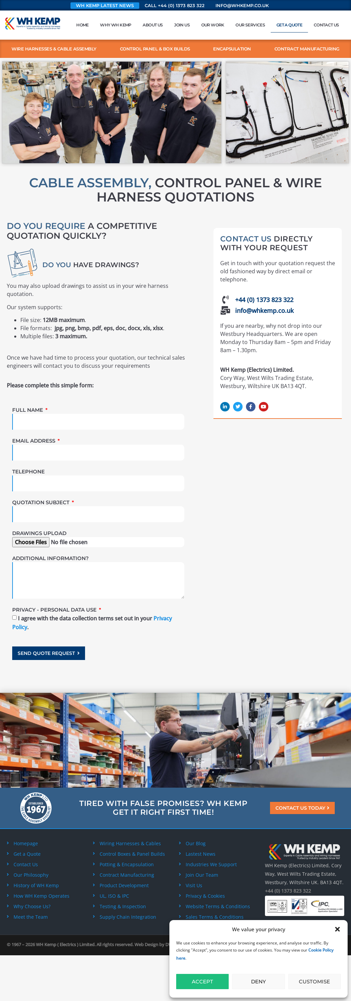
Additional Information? (50, 558)
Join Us (182, 24)
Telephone (28, 471)
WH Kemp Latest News (105, 5)
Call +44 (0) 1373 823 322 (175, 5)
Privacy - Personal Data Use (55, 609)
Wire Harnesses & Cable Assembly (54, 48)
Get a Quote (289, 24)
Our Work (212, 24)
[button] (337, 929)
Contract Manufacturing (306, 48)
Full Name (28, 410)
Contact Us (326, 24)
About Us (153, 24)
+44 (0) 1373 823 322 (288, 891)
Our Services (250, 24)
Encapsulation (232, 48)
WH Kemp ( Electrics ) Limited (65, 944)
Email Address (34, 441)
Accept (202, 981)
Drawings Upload (39, 533)
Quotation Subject (41, 502)
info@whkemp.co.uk (242, 5)
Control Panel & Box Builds (155, 48)
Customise (314, 981)
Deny (258, 981)
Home (82, 24)
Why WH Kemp (115, 24)
